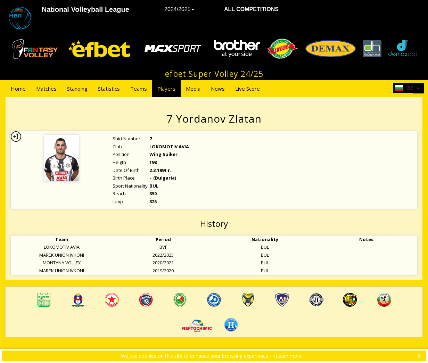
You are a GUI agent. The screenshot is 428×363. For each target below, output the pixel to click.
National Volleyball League (85, 9)
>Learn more (287, 356)
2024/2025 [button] (179, 9)
